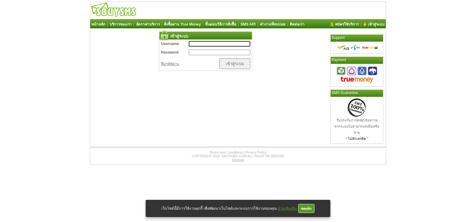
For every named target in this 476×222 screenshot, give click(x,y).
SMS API (248, 24)
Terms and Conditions (226, 152)
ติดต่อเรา (297, 24)
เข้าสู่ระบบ (376, 24)
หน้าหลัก (98, 24)
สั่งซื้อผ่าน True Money (182, 24)
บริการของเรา (121, 24)
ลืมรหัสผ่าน (170, 64)
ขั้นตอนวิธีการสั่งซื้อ (220, 24)
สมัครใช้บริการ (347, 24)
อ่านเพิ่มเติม (287, 208)
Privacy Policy (255, 152)
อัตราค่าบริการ (148, 24)
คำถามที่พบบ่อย (272, 24)
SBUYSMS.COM (234, 156)
